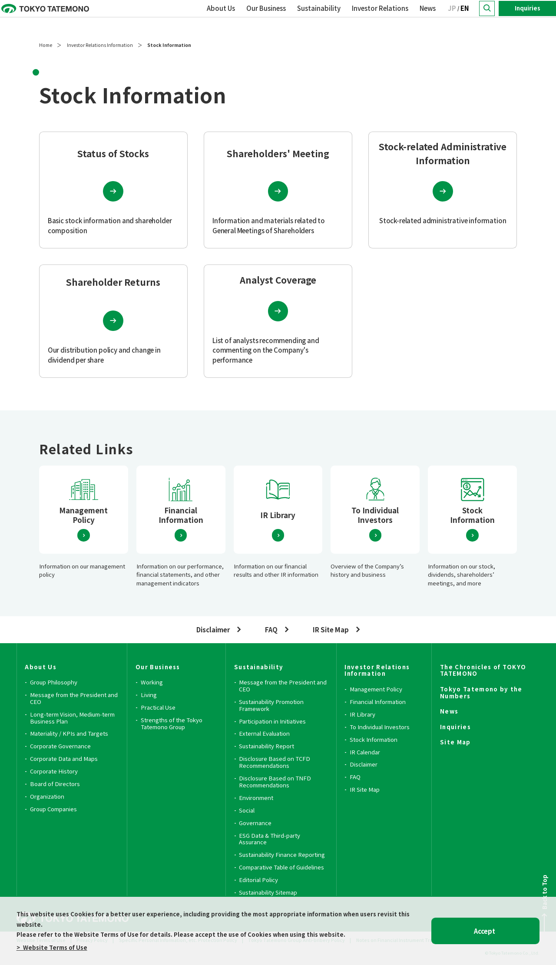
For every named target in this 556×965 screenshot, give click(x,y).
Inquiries (527, 17)
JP (452, 17)
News (428, 17)
